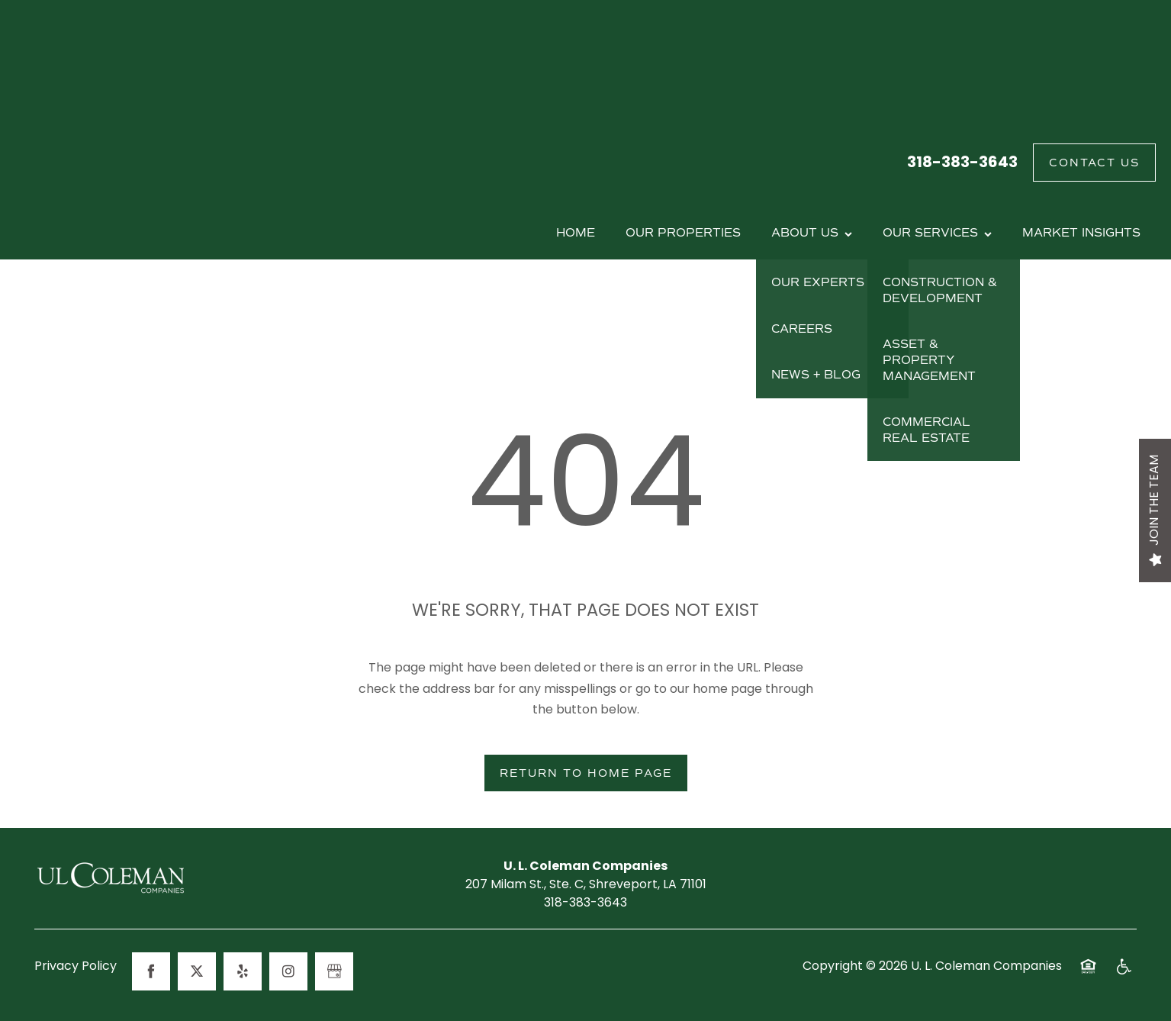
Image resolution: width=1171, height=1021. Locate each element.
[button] (1094, 162)
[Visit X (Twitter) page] (197, 971)
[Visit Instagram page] (288, 971)
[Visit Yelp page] (243, 971)
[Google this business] (334, 971)
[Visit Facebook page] (151, 971)
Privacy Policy (75, 967)
